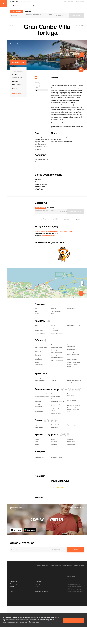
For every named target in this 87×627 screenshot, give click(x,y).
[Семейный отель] (55, 420)
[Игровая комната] (73, 389)
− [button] (82, 284)
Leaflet (71, 297)
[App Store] (16, 530)
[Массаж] (61, 434)
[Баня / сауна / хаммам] (64, 434)
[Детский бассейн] (48, 420)
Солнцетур (14, 1)
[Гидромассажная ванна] (68, 434)
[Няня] (45, 420)
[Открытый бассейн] (76, 389)
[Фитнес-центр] (66, 389)
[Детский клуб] (52, 420)
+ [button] (82, 282)
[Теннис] (69, 389)
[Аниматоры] (79, 389)
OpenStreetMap (78, 297)
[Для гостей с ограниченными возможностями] (46, 340)
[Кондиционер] (48, 321)
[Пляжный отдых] (36, 77)
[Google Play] (30, 530)
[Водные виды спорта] (62, 389)
